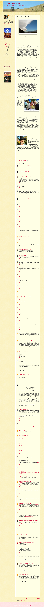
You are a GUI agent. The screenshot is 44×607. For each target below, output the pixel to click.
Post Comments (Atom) (22, 600)
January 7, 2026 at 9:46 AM (25, 574)
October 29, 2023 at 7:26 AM (27, 481)
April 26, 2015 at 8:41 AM (27, 171)
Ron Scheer (11, 15)
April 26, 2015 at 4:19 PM (25, 267)
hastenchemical (21, 481)
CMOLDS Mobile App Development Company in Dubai (26, 520)
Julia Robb (20, 236)
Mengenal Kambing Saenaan (23, 379)
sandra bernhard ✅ (22, 563)
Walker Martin (21, 241)
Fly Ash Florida (21, 482)
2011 (5, 53)
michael (20, 261)
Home (26, 598)
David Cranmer (21, 190)
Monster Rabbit (21, 534)
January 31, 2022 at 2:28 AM (25, 435)
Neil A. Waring (21, 203)
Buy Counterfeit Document (22, 409)
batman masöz (21, 438)
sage (19, 255)
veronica (20, 574)
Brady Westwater (21, 340)
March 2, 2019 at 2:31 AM (26, 374)
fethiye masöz (20, 443)
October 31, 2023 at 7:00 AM (30, 495)
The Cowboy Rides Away (8, 44)
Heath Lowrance (21, 171)
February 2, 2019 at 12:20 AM (29, 360)
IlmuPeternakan (21, 374)
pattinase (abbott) (21, 249)
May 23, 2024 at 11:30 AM (26, 534)
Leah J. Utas (20, 185)
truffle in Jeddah (21, 490)
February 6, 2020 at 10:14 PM (30, 384)
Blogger (30, 605)
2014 (5, 49)
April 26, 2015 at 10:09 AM (27, 198)
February (7, 46)
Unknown (20, 351)
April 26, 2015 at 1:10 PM (26, 241)
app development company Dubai (26, 523)
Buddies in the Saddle (12, 3)
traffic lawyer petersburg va (29, 516)
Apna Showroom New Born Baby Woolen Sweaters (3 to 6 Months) (28, 476)
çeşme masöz (20, 445)
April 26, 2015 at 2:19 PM (24, 261)
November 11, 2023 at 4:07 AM (27, 503)
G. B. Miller (20, 267)
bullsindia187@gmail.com (22, 542)
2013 (5, 50)
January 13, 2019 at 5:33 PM (25, 351)
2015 (5, 42)
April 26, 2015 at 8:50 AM (28, 176)
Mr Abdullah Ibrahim (22, 360)
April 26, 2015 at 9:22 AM (26, 185)
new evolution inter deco (22, 495)
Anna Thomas (21, 503)
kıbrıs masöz (20, 450)
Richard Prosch (21, 198)
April (6, 43)
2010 (5, 54)
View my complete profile (7, 23)
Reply (19, 182)
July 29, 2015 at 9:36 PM (25, 332)
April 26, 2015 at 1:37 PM (27, 249)
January (7, 47)
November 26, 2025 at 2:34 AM (29, 563)
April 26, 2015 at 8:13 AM (27, 165)
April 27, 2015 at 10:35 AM (27, 296)
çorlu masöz (20, 440)
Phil (19, 430)
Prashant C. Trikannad (22, 176)
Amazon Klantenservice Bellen (30, 426)
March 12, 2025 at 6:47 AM (30, 542)
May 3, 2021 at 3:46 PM (23, 430)
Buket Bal (20, 435)
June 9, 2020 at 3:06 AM (30, 409)
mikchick (20, 332)
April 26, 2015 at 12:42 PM (25, 236)
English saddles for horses (22, 418)
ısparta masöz (21, 448)
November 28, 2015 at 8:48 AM (28, 340)
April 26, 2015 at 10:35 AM (26, 203)
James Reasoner (21, 165)
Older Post (38, 598)
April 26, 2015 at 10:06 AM (26, 190)
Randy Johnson (21, 296)
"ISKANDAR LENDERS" (22, 384)
